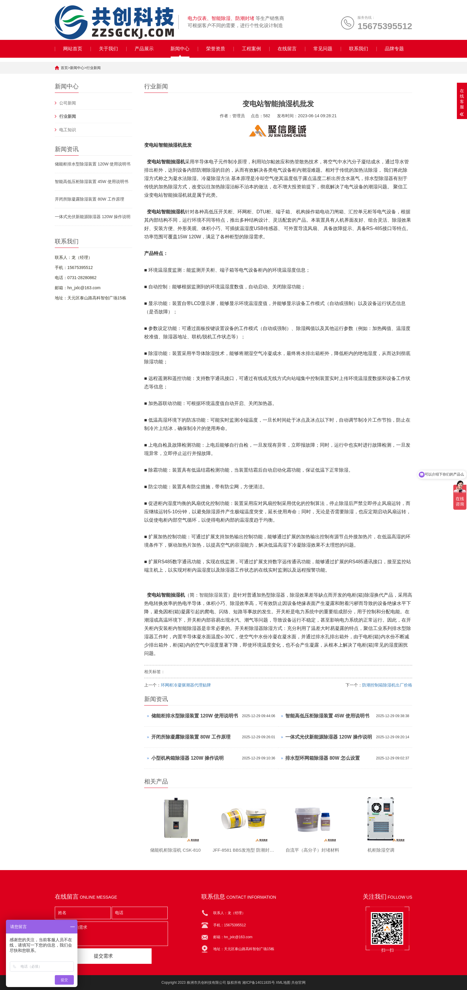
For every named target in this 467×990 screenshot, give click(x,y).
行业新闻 (93, 68)
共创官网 (298, 982)
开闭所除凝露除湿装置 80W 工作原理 (89, 199)
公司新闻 (67, 103)
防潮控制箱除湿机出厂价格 (387, 685)
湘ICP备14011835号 (258, 982)
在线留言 (287, 48)
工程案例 (251, 48)
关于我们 (108, 48)
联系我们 (358, 48)
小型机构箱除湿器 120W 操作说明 (187, 758)
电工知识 (67, 129)
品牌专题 (394, 48)
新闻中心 (179, 48)
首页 (64, 68)
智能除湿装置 (213, 595)
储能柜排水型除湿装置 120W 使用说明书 (92, 164)
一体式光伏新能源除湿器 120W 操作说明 (92, 216)
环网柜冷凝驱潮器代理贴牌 (186, 685)
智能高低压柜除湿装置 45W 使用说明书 (91, 181)
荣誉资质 (215, 48)
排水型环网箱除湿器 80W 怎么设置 (322, 758)
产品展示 (144, 48)
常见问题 (322, 48)
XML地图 (283, 982)
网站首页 (72, 48)
